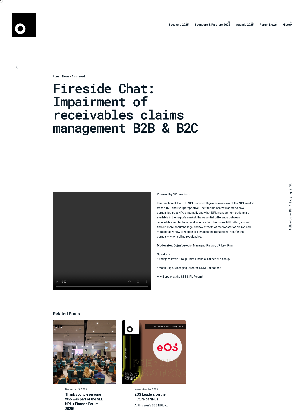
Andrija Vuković (168, 259)
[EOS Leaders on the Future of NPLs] (154, 352)
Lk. (290, 200)
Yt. (290, 185)
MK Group (223, 259)
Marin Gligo (166, 268)
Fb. (290, 209)
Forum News (61, 76)
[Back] (17, 67)
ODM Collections (210, 268)
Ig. (290, 192)
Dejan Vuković (183, 245)
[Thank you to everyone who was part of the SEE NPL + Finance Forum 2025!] (84, 352)
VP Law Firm (181, 194)
